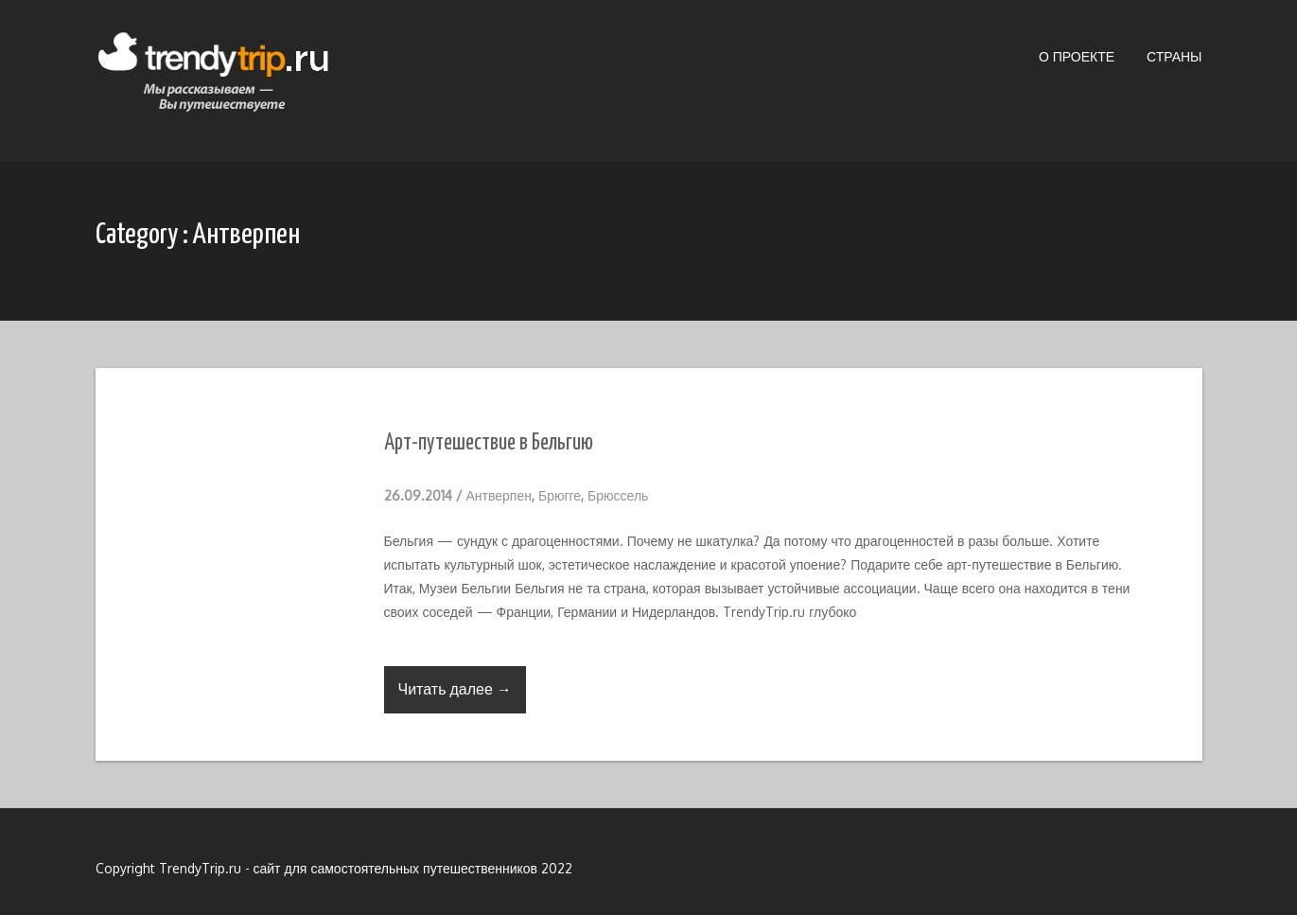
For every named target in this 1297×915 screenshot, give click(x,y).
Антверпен (499, 495)
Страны (1174, 56)
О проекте (1076, 56)
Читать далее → (455, 688)
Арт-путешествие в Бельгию (488, 443)
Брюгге (559, 495)
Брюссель (617, 495)
